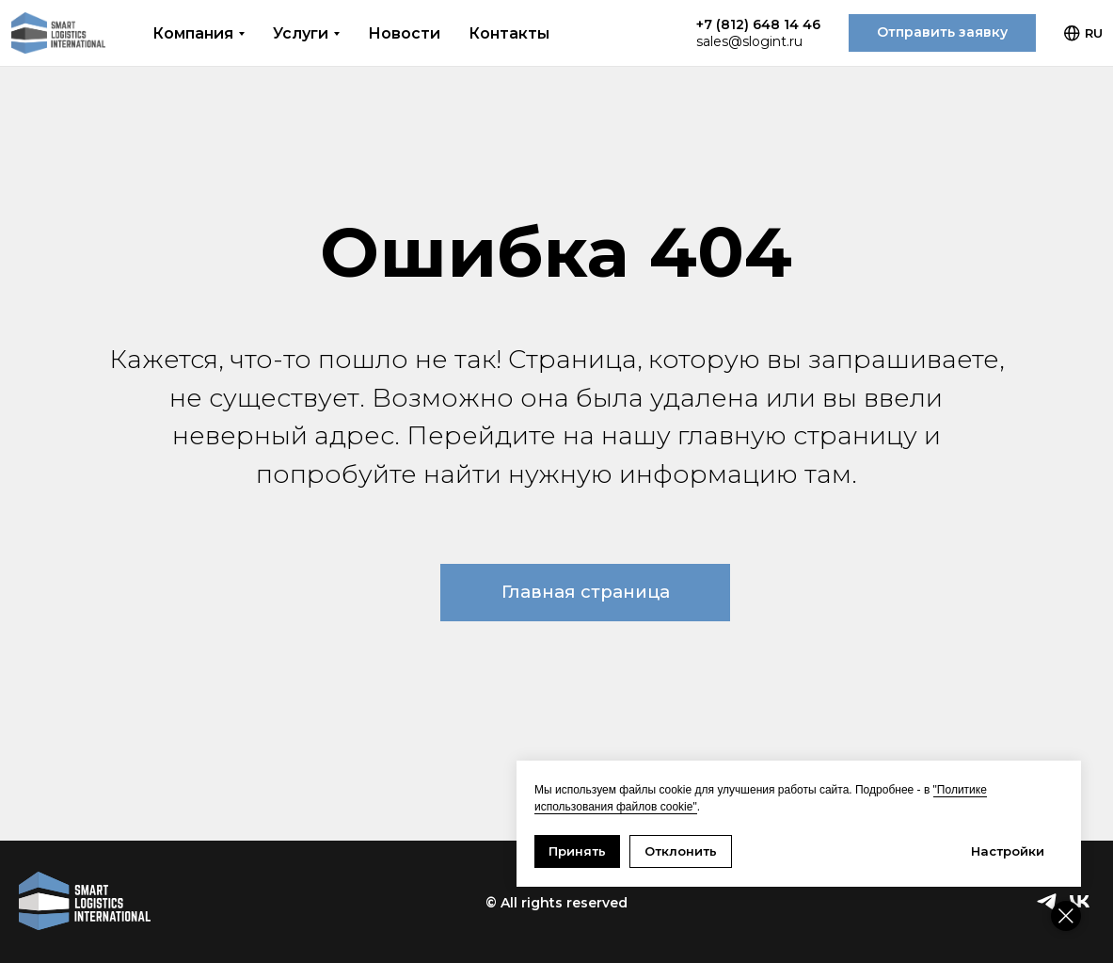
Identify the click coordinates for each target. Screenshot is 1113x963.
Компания (192, 33)
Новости (404, 33)
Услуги (300, 33)
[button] (942, 33)
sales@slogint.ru (749, 41)
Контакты (509, 33)
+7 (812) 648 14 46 (758, 24)
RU (1083, 33)
